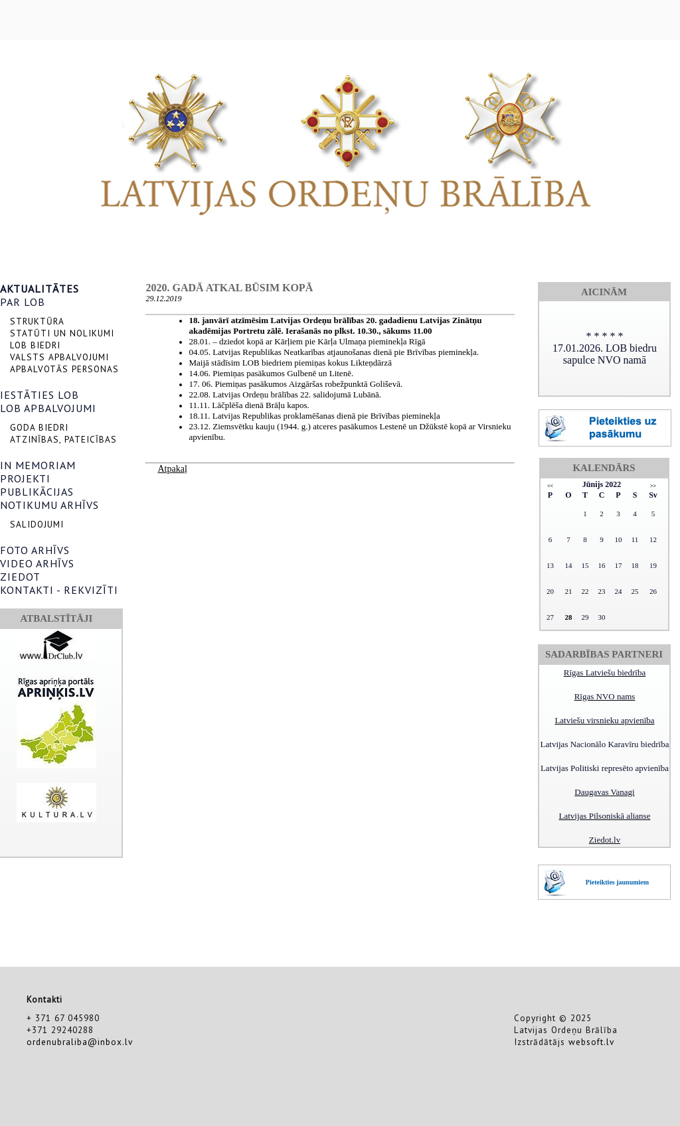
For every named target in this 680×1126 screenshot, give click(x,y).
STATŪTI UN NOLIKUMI (62, 333)
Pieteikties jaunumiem (617, 882)
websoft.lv (591, 1042)
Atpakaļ (172, 469)
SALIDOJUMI (37, 524)
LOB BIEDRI (35, 345)
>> (653, 486)
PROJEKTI (25, 478)
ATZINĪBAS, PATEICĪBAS (63, 439)
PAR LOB (22, 302)
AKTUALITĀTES (39, 288)
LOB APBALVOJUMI (48, 408)
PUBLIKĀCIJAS (37, 491)
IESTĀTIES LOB (39, 394)
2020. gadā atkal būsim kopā (229, 287)
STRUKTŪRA (37, 321)
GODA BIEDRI (39, 427)
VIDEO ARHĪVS (37, 563)
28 (568, 617)
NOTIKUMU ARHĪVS (49, 505)
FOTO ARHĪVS (35, 550)
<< (550, 486)
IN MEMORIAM (38, 465)
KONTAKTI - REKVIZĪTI (59, 590)
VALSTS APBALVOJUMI (59, 357)
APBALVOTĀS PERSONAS (64, 369)
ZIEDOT (20, 576)
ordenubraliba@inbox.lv (80, 1042)
